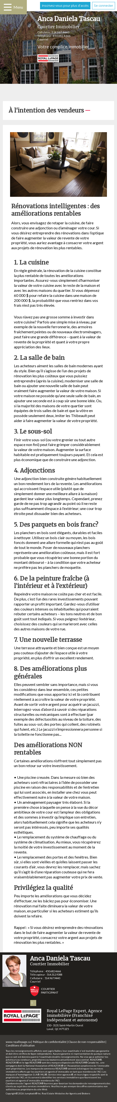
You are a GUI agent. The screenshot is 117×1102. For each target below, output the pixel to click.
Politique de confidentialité (49, 1041)
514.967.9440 (60, 32)
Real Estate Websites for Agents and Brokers (66, 1093)
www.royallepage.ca (18, 1041)
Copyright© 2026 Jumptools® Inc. (23, 1093)
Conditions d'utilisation (20, 1045)
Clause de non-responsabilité (86, 1041)
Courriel (42, 39)
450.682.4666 (61, 35)
